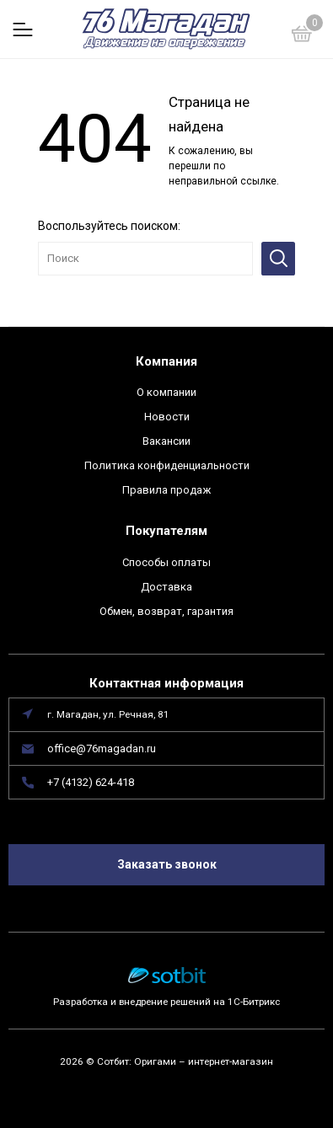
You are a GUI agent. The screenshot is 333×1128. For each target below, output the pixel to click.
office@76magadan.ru (101, 748)
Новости (167, 416)
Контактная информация (166, 683)
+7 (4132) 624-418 (90, 782)
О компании (166, 392)
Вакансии (166, 441)
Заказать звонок (167, 864)
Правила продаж (166, 490)
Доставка (166, 586)
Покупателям (166, 530)
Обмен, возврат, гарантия (166, 611)
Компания (166, 361)
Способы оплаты (166, 562)
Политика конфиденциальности (167, 465)
